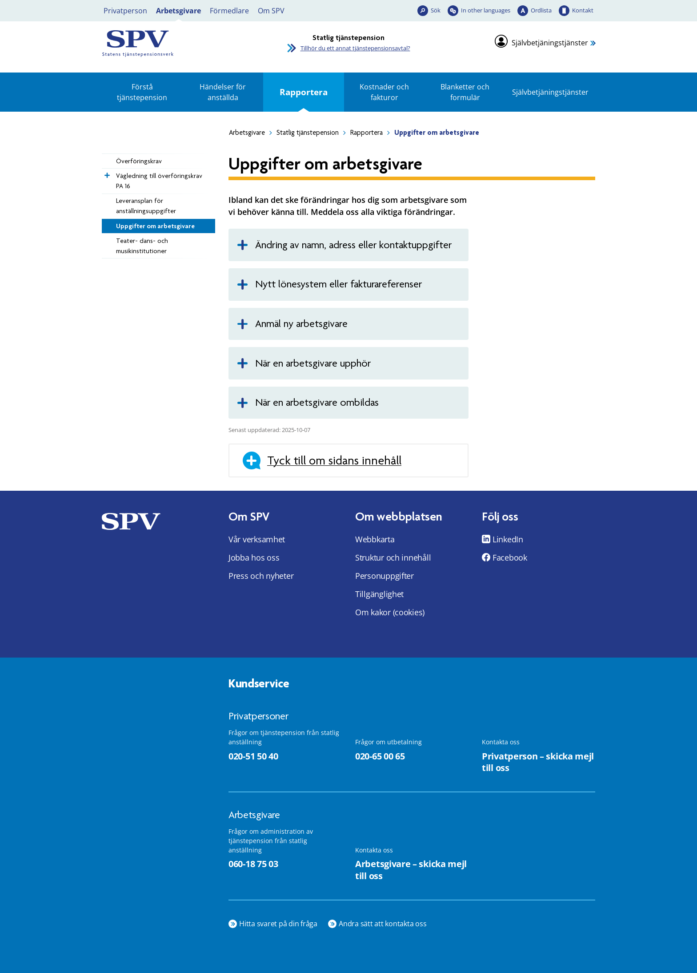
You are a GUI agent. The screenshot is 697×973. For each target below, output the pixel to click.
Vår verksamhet (256, 539)
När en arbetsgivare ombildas (317, 402)
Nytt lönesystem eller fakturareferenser (338, 284)
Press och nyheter (260, 575)
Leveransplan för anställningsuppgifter (146, 206)
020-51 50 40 (253, 756)
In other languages (485, 10)
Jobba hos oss (254, 557)
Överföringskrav (139, 161)
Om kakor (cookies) (390, 612)
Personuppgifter (384, 575)
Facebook (510, 557)
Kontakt (582, 10)
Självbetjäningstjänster (550, 43)
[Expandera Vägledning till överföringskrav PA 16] (106, 173)
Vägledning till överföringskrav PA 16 (159, 181)
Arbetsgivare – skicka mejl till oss (411, 870)
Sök (436, 10)
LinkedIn (508, 539)
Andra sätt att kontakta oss (383, 924)
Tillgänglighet (379, 594)
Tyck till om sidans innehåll (334, 460)
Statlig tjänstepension (307, 133)
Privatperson (125, 11)
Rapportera (304, 91)
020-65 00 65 (380, 756)
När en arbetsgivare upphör (313, 363)
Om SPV (271, 11)
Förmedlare (229, 11)
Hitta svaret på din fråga (278, 924)
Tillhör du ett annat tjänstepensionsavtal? (355, 48)
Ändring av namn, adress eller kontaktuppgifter (353, 245)
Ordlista (541, 10)
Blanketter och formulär (465, 92)
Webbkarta (375, 539)
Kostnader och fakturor (384, 92)
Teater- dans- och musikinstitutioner (142, 246)
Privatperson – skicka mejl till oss (538, 762)
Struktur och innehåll (393, 557)
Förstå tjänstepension (142, 92)
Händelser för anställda (223, 92)
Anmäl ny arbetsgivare (301, 324)
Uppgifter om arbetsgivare (155, 226)
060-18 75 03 (253, 864)
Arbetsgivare (178, 11)
